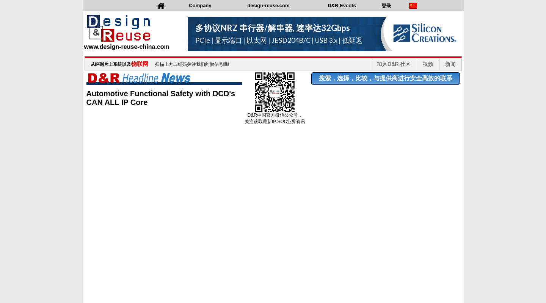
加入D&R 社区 (394, 64)
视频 (428, 64)
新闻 (450, 64)
